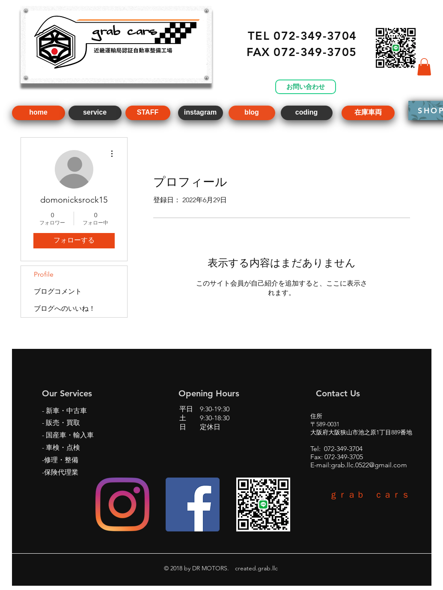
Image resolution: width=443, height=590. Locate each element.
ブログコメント (58, 291)
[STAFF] (147, 113)
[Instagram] (122, 504)
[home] (38, 113)
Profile (44, 274)
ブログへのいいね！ (64, 308)
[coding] (307, 113)
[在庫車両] (368, 113)
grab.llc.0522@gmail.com (369, 465)
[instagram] (200, 113)
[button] (424, 67)
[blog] (252, 113)
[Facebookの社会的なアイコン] (193, 504)
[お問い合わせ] (305, 87)
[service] (95, 113)
